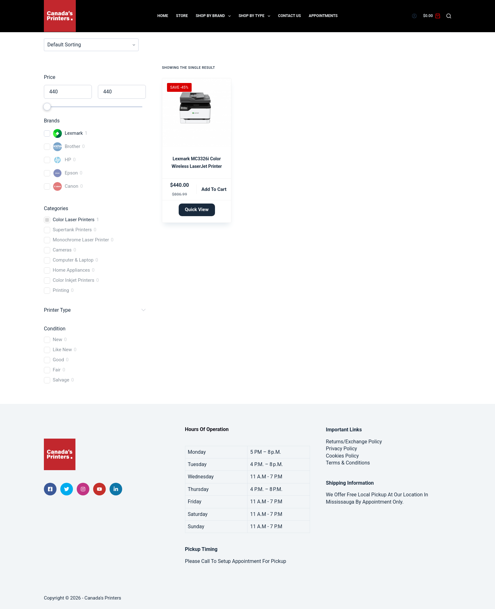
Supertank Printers (72, 230)
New (57, 339)
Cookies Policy (342, 456)
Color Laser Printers (73, 219)
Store (182, 16)
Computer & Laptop (73, 260)
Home (163, 16)
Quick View (197, 209)
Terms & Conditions (348, 463)
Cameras (62, 250)
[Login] (414, 16)
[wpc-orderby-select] (91, 44)
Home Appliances (71, 270)
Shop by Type (256, 16)
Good (58, 360)
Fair (57, 370)
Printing (61, 290)
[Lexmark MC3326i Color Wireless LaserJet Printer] (196, 112)
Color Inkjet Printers (73, 280)
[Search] (448, 16)
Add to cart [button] (213, 189)
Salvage (61, 380)
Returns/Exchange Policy (354, 442)
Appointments (323, 16)
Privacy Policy (341, 449)
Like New (62, 349)
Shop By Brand (214, 16)
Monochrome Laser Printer (81, 240)
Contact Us (289, 16)
